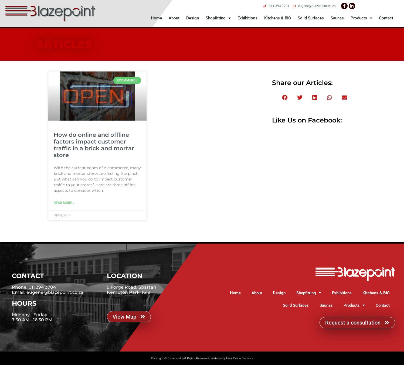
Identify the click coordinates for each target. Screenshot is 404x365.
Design (192, 18)
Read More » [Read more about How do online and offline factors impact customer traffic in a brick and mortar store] (64, 203)
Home (156, 18)
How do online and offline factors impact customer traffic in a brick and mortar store (94, 144)
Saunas (337, 18)
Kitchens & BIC (277, 18)
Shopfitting (218, 18)
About (174, 18)
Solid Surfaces (311, 18)
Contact (386, 18)
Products (361, 18)
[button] (301, 97)
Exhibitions (247, 18)
